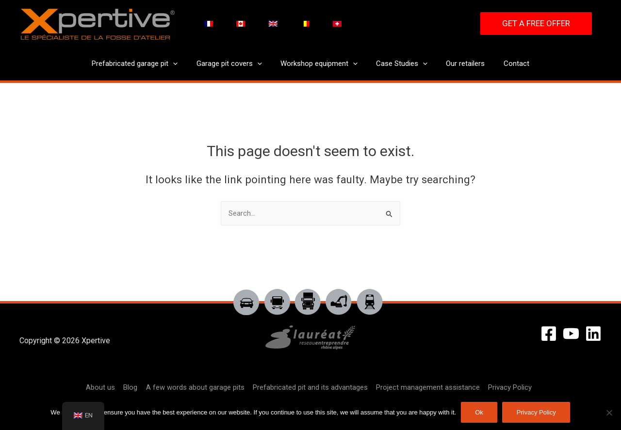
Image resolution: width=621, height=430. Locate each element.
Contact (506, 63)
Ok (479, 412)
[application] (183, 64)
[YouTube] (571, 333)
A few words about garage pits (195, 387)
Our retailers (459, 63)
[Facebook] (548, 333)
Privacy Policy (507, 387)
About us (102, 387)
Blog (132, 387)
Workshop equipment (321, 64)
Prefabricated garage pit (145, 64)
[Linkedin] (593, 333)
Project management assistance (426, 387)
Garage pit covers (235, 64)
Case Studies (399, 64)
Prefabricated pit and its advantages (309, 387)
